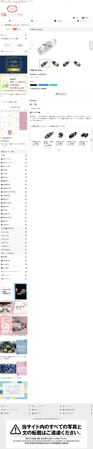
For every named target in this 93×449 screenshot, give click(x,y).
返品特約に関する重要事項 (38, 118)
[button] (31, 61)
